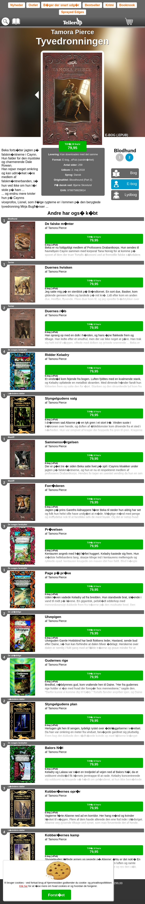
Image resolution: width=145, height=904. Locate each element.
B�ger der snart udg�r (61, 5)
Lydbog (131, 195)
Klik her (23, 886)
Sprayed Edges (72, 12)
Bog (133, 173)
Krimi (110, 5)
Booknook (127, 5)
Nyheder (16, 5)
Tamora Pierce (72, 32)
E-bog (132, 184)
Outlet (33, 5)
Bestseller (92, 5)
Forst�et (56, 895)
